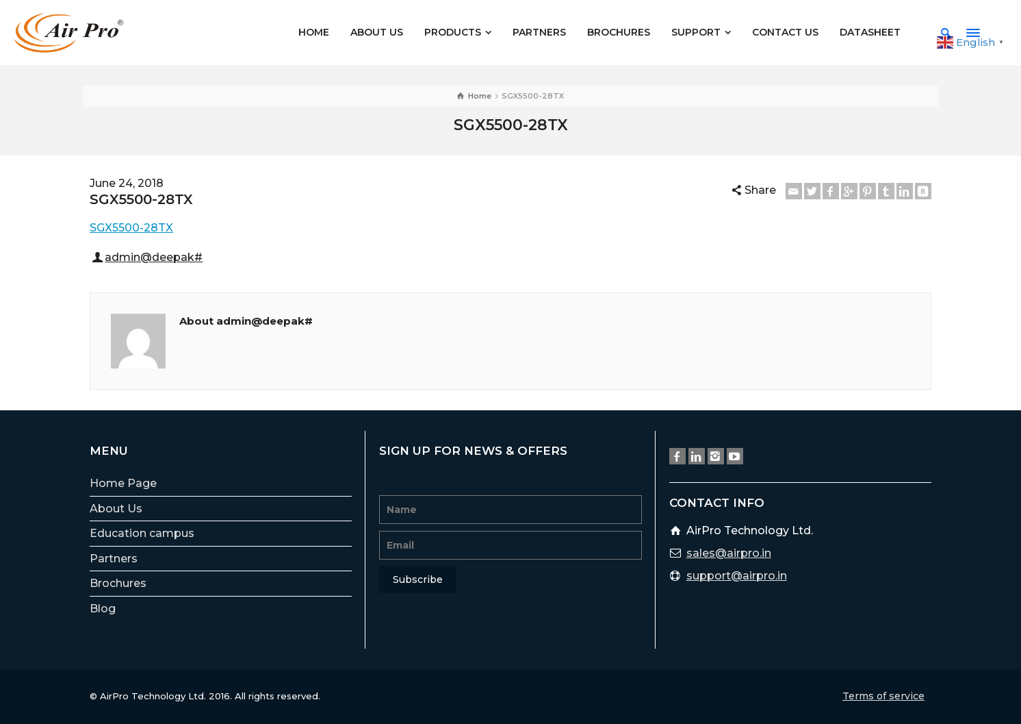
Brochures (118, 583)
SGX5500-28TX (131, 227)
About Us (116, 508)
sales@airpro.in (728, 553)
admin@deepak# (154, 257)
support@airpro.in (736, 575)
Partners (114, 558)
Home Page (123, 483)
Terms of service (883, 696)
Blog (103, 608)
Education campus (142, 533)
